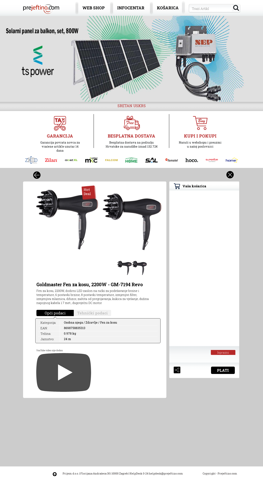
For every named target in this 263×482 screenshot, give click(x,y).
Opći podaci (55, 313)
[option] (131, 59)
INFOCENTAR (130, 7)
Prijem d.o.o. (71, 473)
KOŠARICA (168, 7)
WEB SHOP (93, 7)
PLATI (223, 370)
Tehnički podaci (92, 313)
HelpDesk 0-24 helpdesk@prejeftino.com (156, 473)
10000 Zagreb (120, 473)
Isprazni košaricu (223, 353)
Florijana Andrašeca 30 (95, 473)
